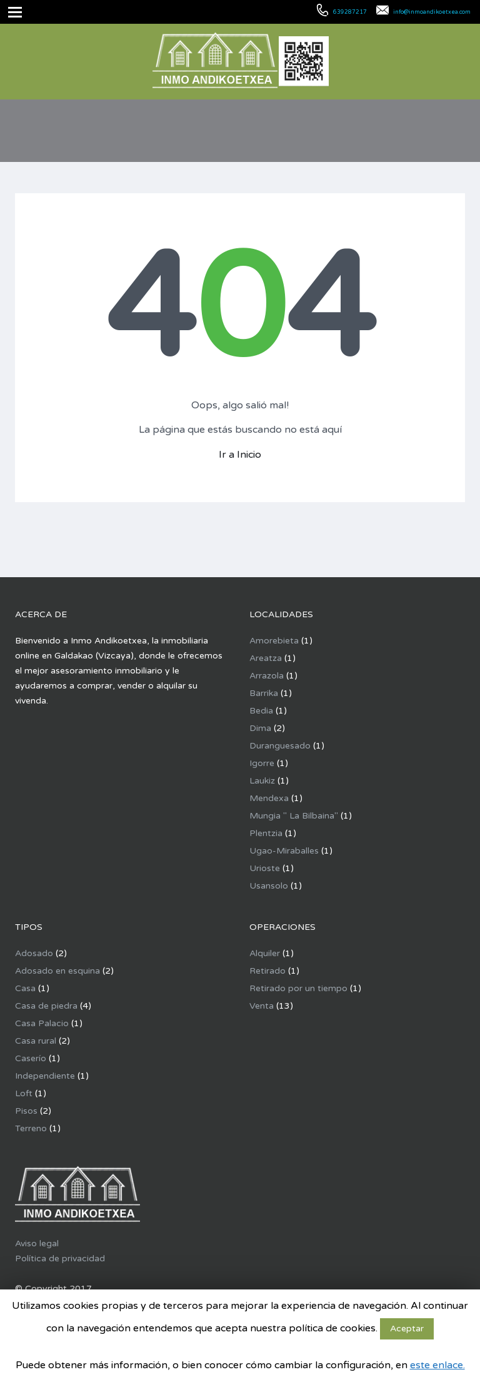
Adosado (34, 953)
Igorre (261, 763)
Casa (25, 988)
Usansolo (268, 885)
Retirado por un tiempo (298, 988)
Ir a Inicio (240, 454)
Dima (260, 728)
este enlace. (437, 1365)
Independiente (45, 1076)
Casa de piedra (46, 1006)
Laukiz (262, 780)
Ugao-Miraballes (284, 850)
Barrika (263, 693)
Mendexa (269, 798)
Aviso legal (37, 1243)
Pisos (26, 1111)
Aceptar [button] (407, 1328)
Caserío (30, 1058)
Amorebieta (274, 640)
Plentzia (265, 833)
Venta (261, 1006)
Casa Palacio (42, 1023)
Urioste (264, 868)
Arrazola (266, 675)
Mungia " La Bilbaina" (293, 815)
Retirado (267, 971)
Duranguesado (280, 745)
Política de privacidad (60, 1258)
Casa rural (35, 1041)
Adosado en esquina (57, 971)
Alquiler (264, 953)
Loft (23, 1093)
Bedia (261, 710)
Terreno (31, 1128)
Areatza (265, 658)
